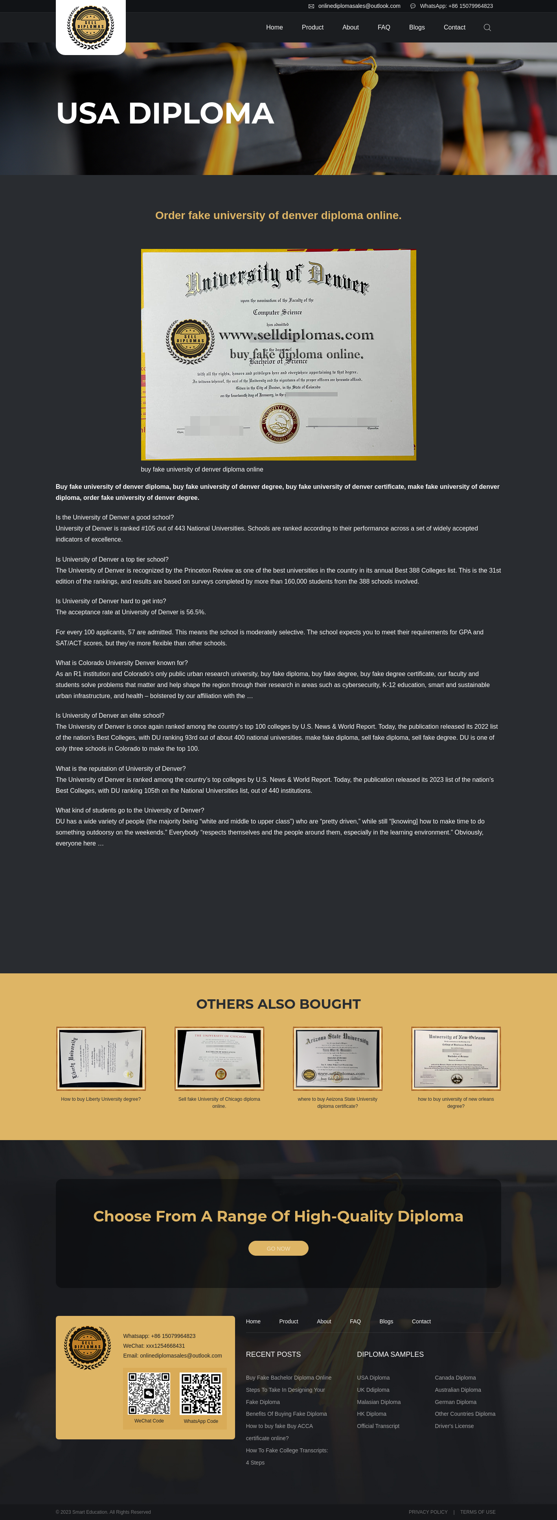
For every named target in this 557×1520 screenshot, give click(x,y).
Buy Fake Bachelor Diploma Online (289, 1377)
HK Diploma (371, 1414)
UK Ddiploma (373, 1390)
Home (274, 27)
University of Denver (91, 601)
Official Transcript (378, 1426)
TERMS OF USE (478, 1512)
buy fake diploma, (285, 674)
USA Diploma (373, 1377)
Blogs (417, 27)
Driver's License (454, 1426)
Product (313, 27)
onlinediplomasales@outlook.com (359, 6)
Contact (454, 27)
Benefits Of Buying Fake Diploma (286, 1414)
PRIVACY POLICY (428, 1512)
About (350, 27)
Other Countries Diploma (465, 1414)
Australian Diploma (458, 1390)
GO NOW (278, 1248)
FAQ (384, 27)
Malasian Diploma (379, 1402)
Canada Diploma (455, 1377)
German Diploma (455, 1402)
